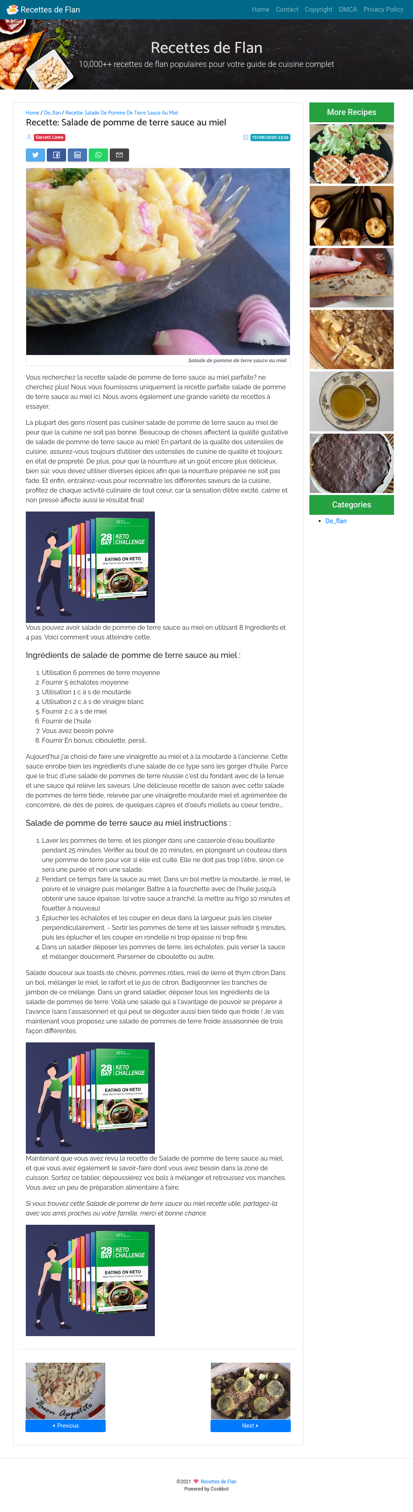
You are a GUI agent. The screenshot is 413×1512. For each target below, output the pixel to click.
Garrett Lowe (50, 137)
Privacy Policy (384, 9)
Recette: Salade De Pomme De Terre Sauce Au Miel (121, 113)
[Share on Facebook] (56, 154)
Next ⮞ (250, 1425)
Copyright (318, 9)
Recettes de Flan (43, 10)
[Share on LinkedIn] (77, 154)
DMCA (348, 9)
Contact (287, 9)
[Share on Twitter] (35, 154)
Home (260, 9)
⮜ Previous (65, 1425)
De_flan (52, 113)
